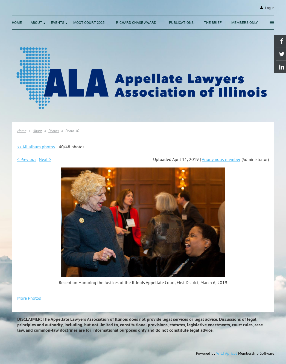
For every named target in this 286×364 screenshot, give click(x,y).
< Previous (26, 159)
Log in (269, 7)
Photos (53, 130)
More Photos (29, 298)
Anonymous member (221, 159)
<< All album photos (36, 146)
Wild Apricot (226, 353)
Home (21, 130)
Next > (45, 159)
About (37, 130)
